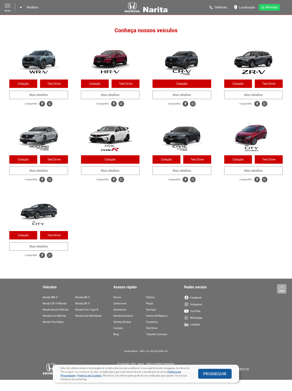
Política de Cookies (90, 376)
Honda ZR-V (82, 303)
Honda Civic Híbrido (54, 315)
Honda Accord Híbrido (56, 309)
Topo (282, 288)
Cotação (23, 83)
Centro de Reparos (156, 315)
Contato (118, 328)
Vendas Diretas (122, 321)
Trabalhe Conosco (156, 334)
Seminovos (119, 303)
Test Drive (54, 83)
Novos (117, 297)
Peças (149, 303)
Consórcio (152, 321)
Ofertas (150, 297)
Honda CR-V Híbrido (54, 303)
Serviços (151, 309)
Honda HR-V (82, 297)
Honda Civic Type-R (86, 309)
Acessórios (119, 309)
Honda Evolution (123, 315)
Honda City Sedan (53, 321)
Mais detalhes (38, 95)
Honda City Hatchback (88, 315)
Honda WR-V (50, 297)
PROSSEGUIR (214, 375)
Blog (116, 334)
